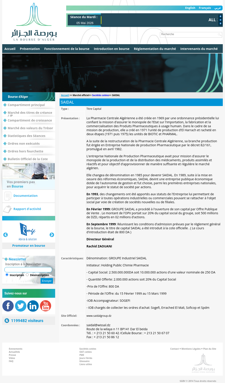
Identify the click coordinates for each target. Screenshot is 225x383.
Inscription (17, 275)
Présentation (30, 49)
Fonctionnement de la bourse (67, 49)
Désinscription (39, 275)
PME (81, 354)
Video (12, 358)
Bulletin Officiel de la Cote (25, 159)
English (190, 7)
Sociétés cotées (100, 95)
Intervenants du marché (199, 49)
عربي (217, 7)
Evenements (15, 348)
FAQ (11, 361)
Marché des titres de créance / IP (27, 113)
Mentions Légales (191, 348)
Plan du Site (209, 348)
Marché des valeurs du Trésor (28, 128)
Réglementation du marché (155, 49)
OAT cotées (85, 351)
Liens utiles (85, 364)
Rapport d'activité (27, 209)
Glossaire (84, 361)
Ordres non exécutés (21, 143)
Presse (12, 354)
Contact (174, 348)
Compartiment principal (24, 105)
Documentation (25, 195)
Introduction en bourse (111, 49)
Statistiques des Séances (24, 136)
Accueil (9, 49)
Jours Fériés (85, 358)
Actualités (14, 351)
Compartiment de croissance (27, 120)
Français (205, 7)
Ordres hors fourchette (23, 151)
